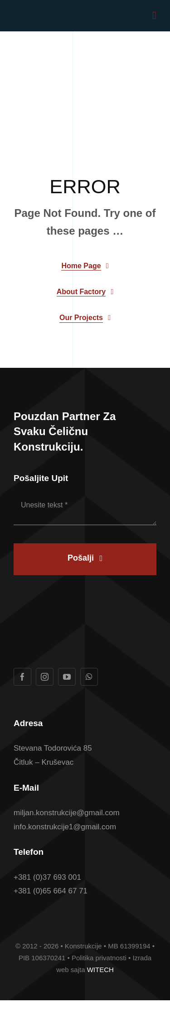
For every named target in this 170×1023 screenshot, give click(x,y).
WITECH (100, 969)
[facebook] (22, 677)
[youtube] (67, 677)
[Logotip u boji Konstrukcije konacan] (48, 14)
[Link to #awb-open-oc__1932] (154, 15)
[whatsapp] (89, 677)
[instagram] (44, 677)
